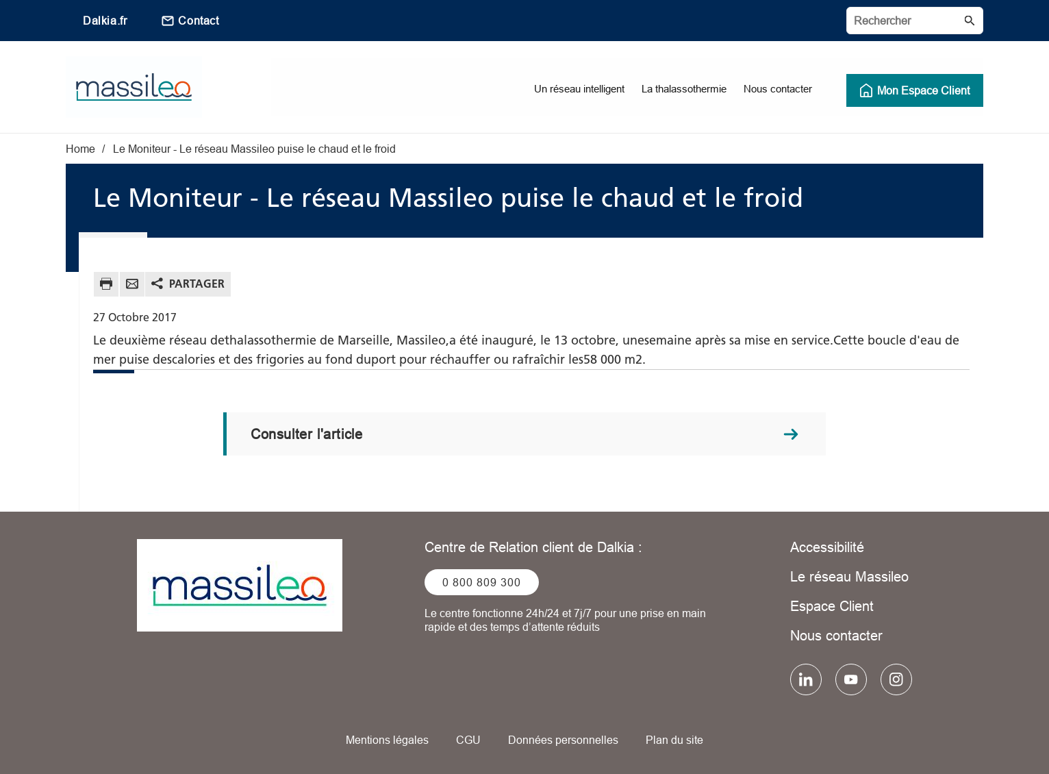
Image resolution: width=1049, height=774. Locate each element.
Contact (198, 20)
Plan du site (674, 740)
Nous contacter (836, 635)
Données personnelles (563, 740)
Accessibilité (827, 547)
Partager (197, 283)
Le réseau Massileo (849, 576)
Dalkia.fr (105, 20)
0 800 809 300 (481, 582)
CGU (468, 740)
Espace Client (832, 606)
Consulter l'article (306, 434)
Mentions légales (387, 740)
